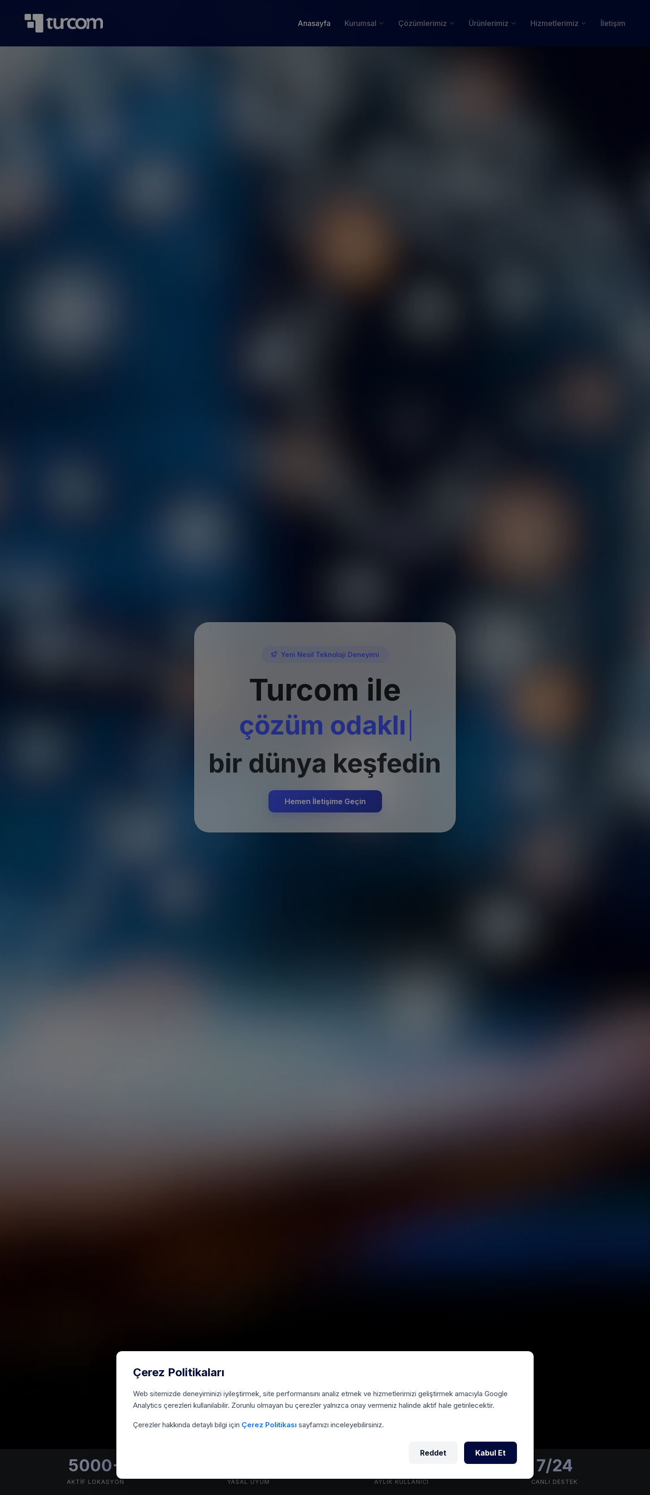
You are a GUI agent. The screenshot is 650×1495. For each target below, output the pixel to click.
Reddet (433, 1452)
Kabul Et (490, 1452)
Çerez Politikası (270, 1424)
